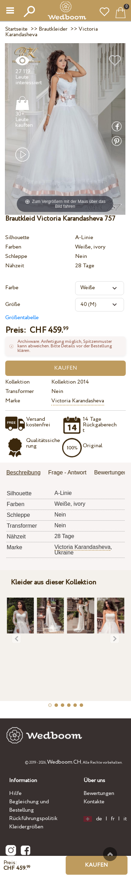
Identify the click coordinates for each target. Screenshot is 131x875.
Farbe (12, 287)
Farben (13, 247)
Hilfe (15, 793)
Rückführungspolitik (33, 818)
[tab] (25, 473)
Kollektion (17, 382)
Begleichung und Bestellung (29, 806)
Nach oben (110, 854)
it (125, 819)
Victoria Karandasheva (77, 401)
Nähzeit (14, 265)
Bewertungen (98, 793)
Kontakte (93, 802)
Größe (12, 304)
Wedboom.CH (64, 762)
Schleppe (16, 256)
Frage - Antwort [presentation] (67, 472)
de (99, 819)
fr (113, 819)
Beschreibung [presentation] (23, 472)
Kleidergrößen (26, 827)
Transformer (19, 391)
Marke (12, 400)
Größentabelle (22, 318)
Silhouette (17, 237)
